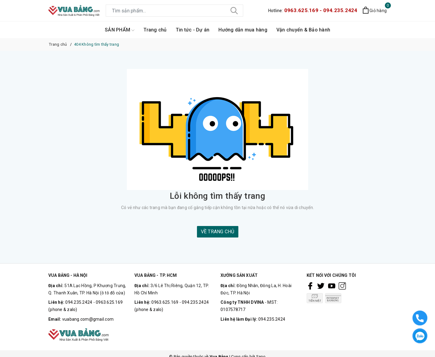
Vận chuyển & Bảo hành (303, 30)
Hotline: (312, 10)
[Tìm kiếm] (234, 10)
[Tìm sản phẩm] (174, 11)
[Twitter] (320, 286)
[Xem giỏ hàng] (375, 11)
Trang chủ (154, 30)
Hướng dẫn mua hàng (242, 30)
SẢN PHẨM (119, 30)
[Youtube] (331, 286)
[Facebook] (310, 286)
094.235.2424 (271, 319)
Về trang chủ (217, 231)
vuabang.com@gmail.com (88, 319)
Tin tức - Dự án (193, 30)
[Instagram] (342, 286)
